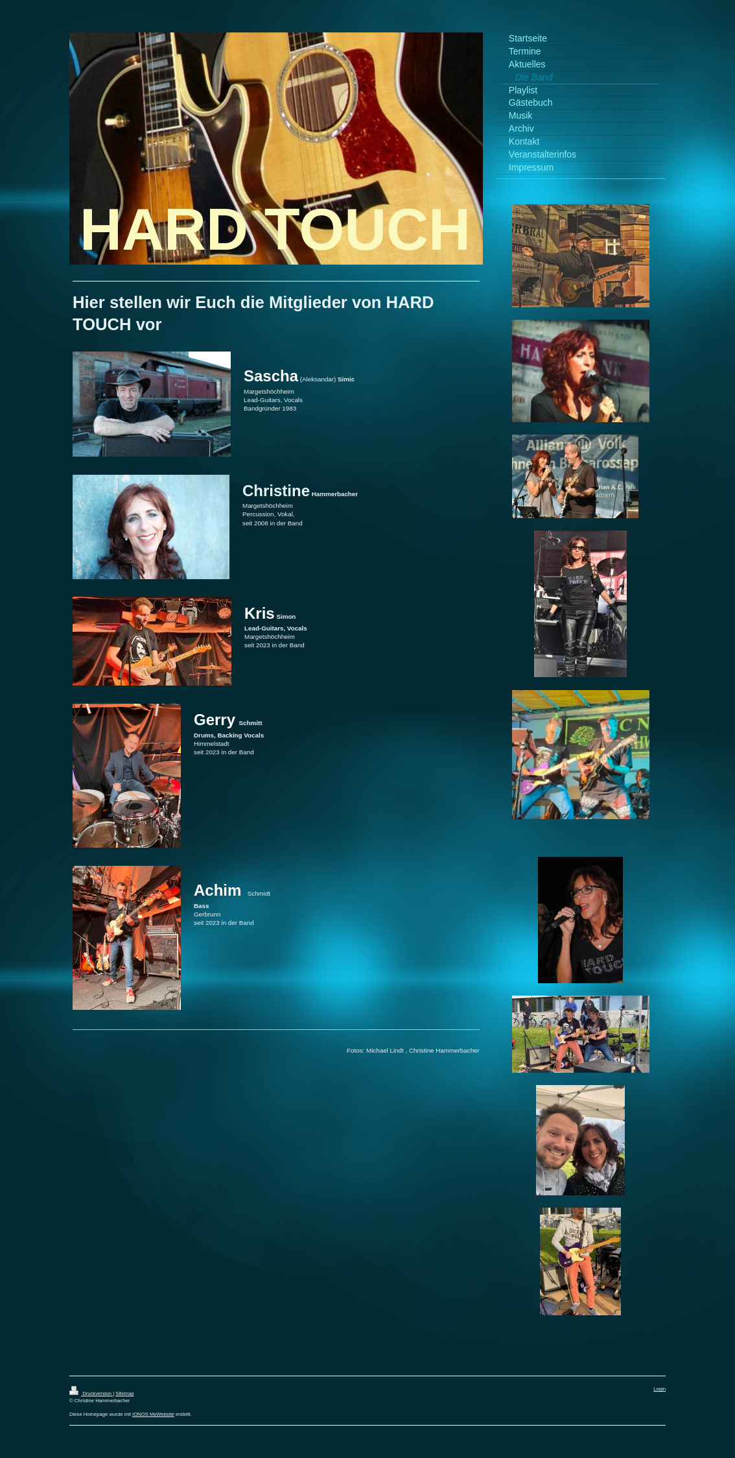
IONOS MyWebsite (153, 1414)
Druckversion (91, 1393)
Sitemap (124, 1393)
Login (659, 1389)
